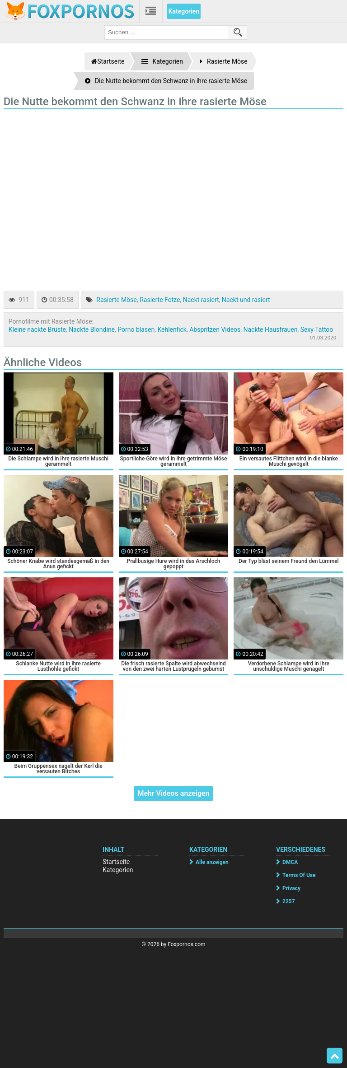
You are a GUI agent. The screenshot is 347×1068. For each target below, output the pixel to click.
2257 (288, 901)
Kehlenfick (171, 329)
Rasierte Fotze (160, 299)
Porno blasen (136, 329)
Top (334, 1055)
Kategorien (184, 11)
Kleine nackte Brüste (37, 329)
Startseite (116, 861)
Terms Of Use (298, 875)
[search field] (166, 32)
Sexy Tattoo (316, 329)
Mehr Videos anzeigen (173, 793)
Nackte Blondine (92, 329)
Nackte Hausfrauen (271, 329)
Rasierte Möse (116, 299)
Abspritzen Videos (214, 329)
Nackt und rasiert (246, 299)
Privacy (291, 888)
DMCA (290, 862)
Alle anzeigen (212, 862)
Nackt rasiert (201, 299)
